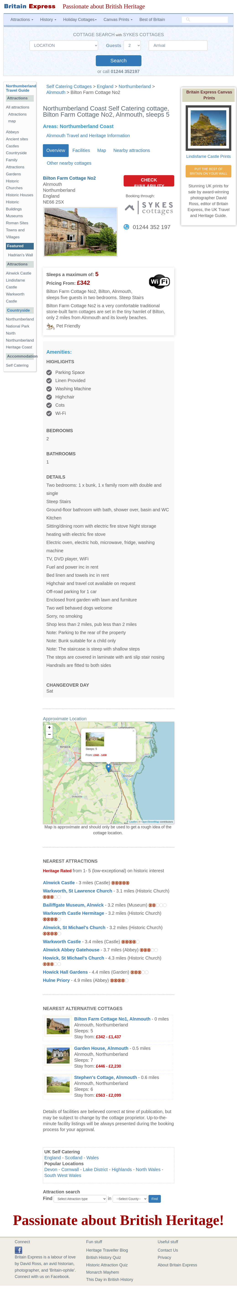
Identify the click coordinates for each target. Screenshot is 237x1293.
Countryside (16, 153)
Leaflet (133, 821)
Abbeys (12, 132)
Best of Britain (152, 19)
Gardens (13, 174)
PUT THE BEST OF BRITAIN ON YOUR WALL (208, 171)
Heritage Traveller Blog (107, 1250)
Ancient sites (17, 139)
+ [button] (49, 728)
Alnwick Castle (59, 882)
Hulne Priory (56, 980)
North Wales (148, 1169)
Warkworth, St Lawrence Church (77, 890)
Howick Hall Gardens (65, 972)
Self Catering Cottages (69, 86)
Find (47, 1198)
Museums (14, 216)
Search (118, 60)
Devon (50, 1169)
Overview (55, 150)
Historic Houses (19, 195)
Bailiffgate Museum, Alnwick (73, 904)
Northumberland (135, 86)
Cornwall (70, 1169)
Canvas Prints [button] (118, 19)
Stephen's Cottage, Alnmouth (105, 1077)
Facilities (81, 150)
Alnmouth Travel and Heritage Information (88, 135)
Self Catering (17, 365)
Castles (12, 146)
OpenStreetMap (150, 821)
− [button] (49, 734)
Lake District (95, 1169)
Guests (114, 45)
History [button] (48, 19)
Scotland (73, 1157)
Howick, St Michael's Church (73, 957)
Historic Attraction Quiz (107, 1265)
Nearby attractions (131, 150)
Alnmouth (55, 92)
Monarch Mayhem (102, 1272)
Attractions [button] (21, 19)
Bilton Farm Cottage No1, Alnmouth (112, 1018)
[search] (205, 20)
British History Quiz (103, 1257)
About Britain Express (177, 1265)
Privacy (164, 1257)
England (105, 86)
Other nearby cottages (69, 163)
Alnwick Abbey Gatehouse (71, 949)
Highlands (122, 1169)
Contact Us (168, 1250)
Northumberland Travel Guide (21, 88)
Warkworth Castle (62, 941)
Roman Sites (17, 223)
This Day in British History (109, 1279)
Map (101, 150)
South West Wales (62, 1175)
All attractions (17, 107)
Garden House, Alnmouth (101, 1048)
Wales (92, 1157)
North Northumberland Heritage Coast (20, 340)
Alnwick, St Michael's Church (74, 927)
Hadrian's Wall (20, 255)
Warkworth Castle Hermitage (73, 913)
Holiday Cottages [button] (80, 19)
